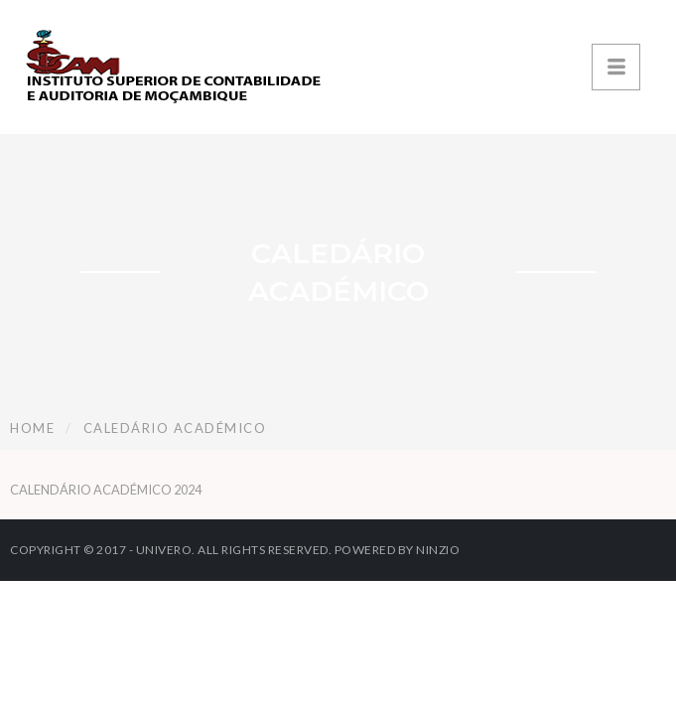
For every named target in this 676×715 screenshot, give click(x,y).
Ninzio (438, 549)
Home (32, 428)
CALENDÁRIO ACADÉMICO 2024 (106, 490)
